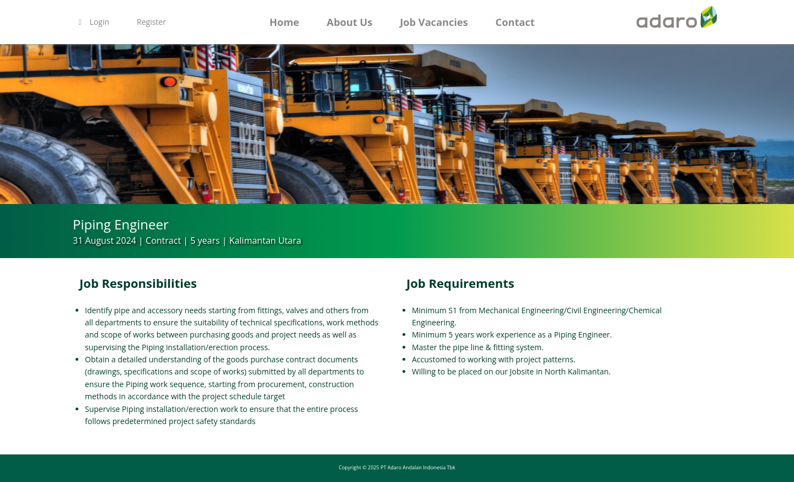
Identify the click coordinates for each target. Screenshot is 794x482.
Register (151, 22)
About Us (350, 22)
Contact (515, 22)
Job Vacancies (434, 22)
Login (92, 22)
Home (284, 22)
